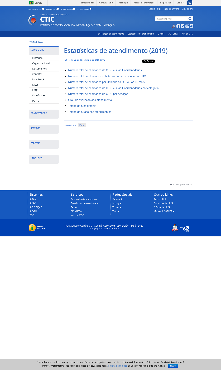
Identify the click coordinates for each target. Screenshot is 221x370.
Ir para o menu (53, 9)
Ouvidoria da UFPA (163, 336)
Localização (38, 79)
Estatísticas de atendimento (141, 33)
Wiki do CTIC (187, 33)
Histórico (37, 58)
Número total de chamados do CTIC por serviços (98, 93)
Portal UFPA (160, 333)
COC (32, 348)
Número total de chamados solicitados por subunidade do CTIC (107, 76)
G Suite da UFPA (162, 340)
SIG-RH (33, 344)
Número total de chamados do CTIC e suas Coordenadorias (105, 70)
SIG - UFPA (173, 33)
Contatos (37, 74)
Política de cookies (117, 365)
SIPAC (33, 336)
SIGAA (33, 333)
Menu (81, 125)
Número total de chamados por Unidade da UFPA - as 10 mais (106, 82)
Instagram (117, 336)
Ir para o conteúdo (36, 9)
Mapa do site (187, 9)
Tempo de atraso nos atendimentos (89, 111)
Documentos (39, 68)
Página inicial (36, 42)
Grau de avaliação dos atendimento (90, 100)
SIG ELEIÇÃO (36, 340)
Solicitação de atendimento (111, 33)
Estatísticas (38, 95)
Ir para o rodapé (84, 9)
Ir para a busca (68, 9)
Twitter (116, 344)
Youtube (116, 340)
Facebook (117, 333)
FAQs (35, 90)
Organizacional (41, 63)
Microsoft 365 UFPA (164, 344)
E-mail (161, 33)
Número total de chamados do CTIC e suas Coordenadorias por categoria (113, 88)
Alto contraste (171, 9)
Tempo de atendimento (82, 105)
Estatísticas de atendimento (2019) (115, 50)
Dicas (35, 84)
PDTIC (35, 100)
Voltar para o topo (181, 317)
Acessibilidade (155, 9)
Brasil (38, 2)
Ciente (173, 366)
